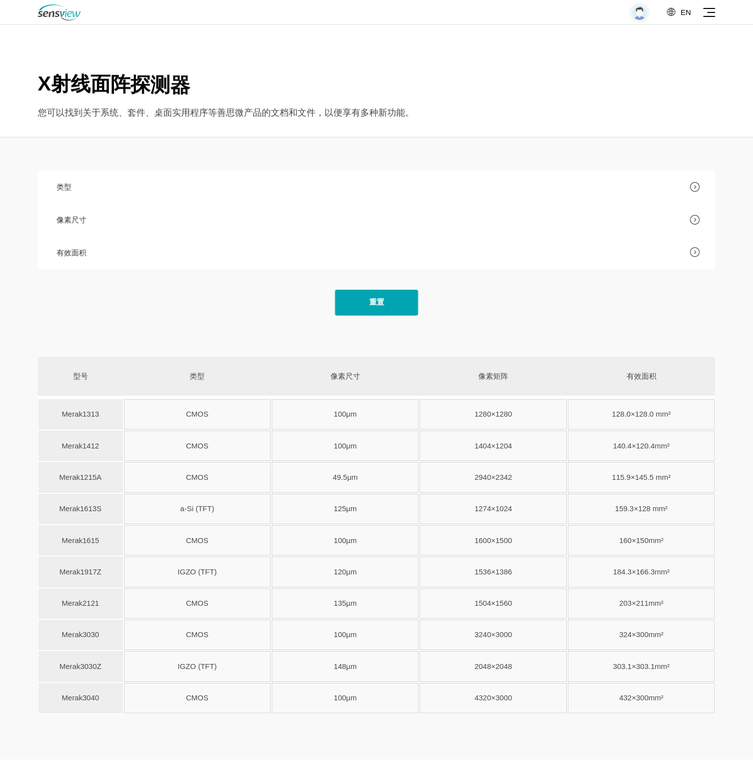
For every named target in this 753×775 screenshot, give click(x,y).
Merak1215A (82, 477)
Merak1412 (82, 446)
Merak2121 (82, 603)
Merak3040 (82, 697)
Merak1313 (82, 414)
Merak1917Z (82, 571)
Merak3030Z (82, 666)
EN (678, 12)
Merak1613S (82, 508)
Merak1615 (82, 540)
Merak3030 (82, 634)
